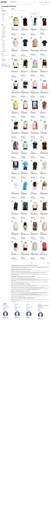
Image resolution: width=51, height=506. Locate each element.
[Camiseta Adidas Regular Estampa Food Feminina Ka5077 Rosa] (43, 106)
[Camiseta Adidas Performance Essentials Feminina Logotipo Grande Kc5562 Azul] (43, 207)
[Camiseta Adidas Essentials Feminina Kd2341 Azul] (17, 248)
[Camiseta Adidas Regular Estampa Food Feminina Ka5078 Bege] (17, 167)
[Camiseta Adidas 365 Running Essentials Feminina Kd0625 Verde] (30, 86)
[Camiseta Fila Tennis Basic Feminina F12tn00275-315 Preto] (17, 86)
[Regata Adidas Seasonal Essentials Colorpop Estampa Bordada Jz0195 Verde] (43, 248)
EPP (23, 10)
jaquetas (46, 360)
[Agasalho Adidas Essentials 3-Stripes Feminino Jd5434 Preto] (43, 25)
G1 (21, 10)
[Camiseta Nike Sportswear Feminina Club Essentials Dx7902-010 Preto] (43, 187)
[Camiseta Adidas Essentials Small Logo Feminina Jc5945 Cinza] (30, 308)
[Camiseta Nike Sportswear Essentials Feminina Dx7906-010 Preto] (17, 45)
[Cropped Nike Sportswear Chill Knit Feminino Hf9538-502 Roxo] (17, 308)
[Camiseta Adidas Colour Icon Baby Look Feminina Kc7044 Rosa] (17, 106)
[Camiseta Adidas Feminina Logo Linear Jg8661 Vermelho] (43, 328)
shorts (22, 366)
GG (19, 10)
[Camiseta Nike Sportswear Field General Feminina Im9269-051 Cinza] (30, 207)
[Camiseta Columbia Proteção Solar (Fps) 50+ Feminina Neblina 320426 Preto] (30, 25)
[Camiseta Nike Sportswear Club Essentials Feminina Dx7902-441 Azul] (17, 147)
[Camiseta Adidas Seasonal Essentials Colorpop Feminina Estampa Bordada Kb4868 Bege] (30, 187)
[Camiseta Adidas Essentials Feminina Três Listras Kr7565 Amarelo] (30, 126)
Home (3, 3)
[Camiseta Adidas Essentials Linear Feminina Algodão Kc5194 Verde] (30, 227)
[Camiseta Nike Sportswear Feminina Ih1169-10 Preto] (43, 308)
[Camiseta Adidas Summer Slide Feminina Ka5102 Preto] (30, 106)
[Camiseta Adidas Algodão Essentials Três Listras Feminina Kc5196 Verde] (30, 328)
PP (11, 10)
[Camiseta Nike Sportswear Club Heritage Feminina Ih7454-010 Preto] (43, 288)
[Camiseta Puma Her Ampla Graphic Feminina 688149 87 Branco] (43, 268)
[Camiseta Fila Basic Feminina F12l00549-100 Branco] (43, 167)
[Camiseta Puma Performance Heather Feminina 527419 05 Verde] (30, 268)
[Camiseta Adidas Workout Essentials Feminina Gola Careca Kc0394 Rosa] (17, 328)
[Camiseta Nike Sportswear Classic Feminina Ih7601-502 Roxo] (30, 147)
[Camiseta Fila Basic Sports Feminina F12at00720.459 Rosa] (30, 167)
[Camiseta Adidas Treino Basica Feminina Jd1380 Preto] (17, 207)
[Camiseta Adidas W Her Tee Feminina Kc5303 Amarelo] (17, 25)
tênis (44, 374)
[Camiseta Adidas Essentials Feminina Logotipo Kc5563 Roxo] (30, 45)
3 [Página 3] (43, 341)
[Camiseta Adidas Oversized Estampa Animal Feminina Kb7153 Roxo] (43, 126)
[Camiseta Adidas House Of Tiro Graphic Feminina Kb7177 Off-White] (43, 227)
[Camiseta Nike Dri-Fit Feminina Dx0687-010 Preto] (17, 268)
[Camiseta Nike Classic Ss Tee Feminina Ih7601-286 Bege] (17, 66)
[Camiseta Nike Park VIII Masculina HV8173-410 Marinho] (43, 45)
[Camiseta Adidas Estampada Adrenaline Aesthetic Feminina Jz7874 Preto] (17, 227)
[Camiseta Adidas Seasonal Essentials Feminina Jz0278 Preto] (30, 248)
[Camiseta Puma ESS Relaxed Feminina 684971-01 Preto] (30, 66)
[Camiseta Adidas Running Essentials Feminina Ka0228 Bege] (30, 288)
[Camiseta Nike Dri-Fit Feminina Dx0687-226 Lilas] (17, 187)
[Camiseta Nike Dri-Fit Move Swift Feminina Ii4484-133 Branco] (43, 66)
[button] (31, 342)
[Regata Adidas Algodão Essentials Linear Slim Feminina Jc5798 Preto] (17, 288)
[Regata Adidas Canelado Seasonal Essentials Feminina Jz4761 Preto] (43, 86)
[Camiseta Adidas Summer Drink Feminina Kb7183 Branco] (17, 126)
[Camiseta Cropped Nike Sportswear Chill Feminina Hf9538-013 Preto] (43, 147)
